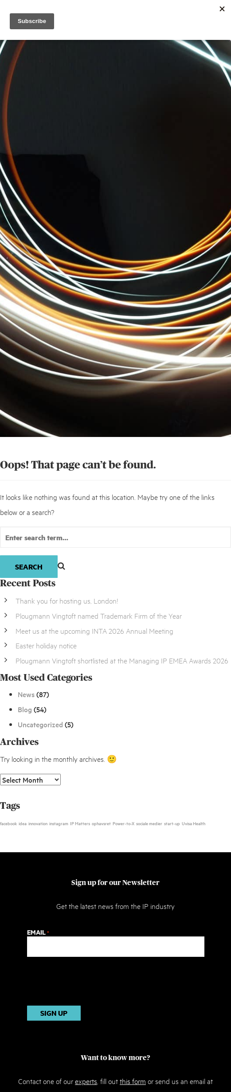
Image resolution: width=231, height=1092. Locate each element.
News (26, 694)
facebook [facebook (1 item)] (8, 823)
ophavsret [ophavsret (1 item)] (101, 823)
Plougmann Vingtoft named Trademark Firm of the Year (99, 615)
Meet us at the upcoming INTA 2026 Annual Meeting (94, 630)
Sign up (53, 1013)
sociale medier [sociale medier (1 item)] (149, 823)
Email (38, 932)
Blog (25, 709)
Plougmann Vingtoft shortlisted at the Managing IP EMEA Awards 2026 (122, 660)
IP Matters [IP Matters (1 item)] (80, 823)
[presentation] (94, 981)
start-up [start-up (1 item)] (172, 823)
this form (133, 1080)
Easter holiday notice (46, 645)
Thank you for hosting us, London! (67, 600)
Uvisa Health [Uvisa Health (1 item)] (193, 823)
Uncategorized (40, 724)
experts (86, 1080)
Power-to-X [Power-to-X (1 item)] (123, 823)
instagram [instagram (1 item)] (58, 823)
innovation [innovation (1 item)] (37, 823)
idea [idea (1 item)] (23, 823)
